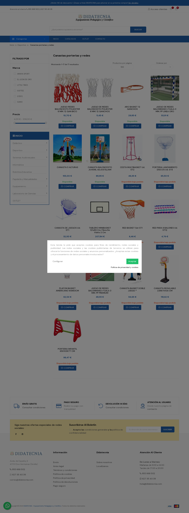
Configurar (58, 261)
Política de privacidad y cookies (124, 267)
